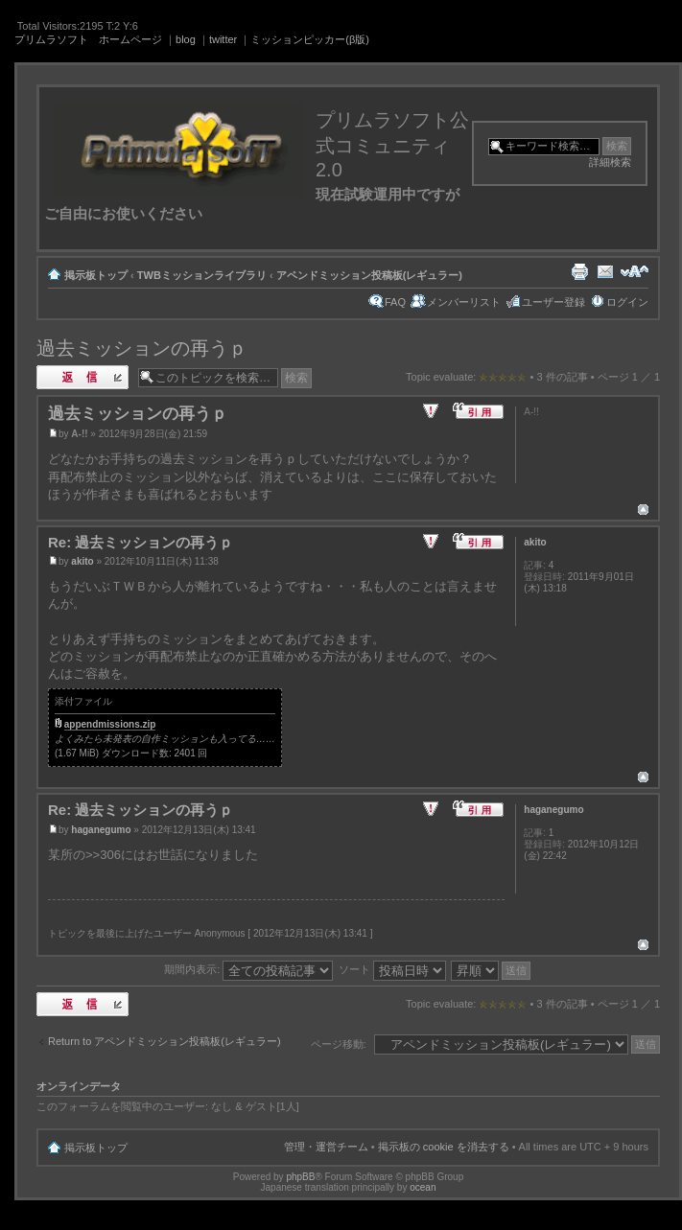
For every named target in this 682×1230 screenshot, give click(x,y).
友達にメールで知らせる (605, 271)
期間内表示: (248, 969)
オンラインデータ (78, 1086)
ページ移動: (338, 1044)
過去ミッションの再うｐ (141, 348)
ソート (392, 969)
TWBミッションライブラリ (202, 275)
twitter (223, 39)
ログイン (627, 302)
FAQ (395, 302)
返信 (82, 377)
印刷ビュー (579, 271)
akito (82, 561)
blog (186, 39)
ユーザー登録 (553, 302)
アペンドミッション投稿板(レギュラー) (369, 275)
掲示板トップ (96, 275)
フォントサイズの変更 (634, 271)
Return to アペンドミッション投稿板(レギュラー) (164, 1041)
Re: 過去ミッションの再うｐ (140, 542)
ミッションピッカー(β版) (309, 39)
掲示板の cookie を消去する (443, 1146)
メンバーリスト (464, 302)
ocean (422, 1187)
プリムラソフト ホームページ (88, 39)
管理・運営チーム (326, 1146)
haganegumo (100, 829)
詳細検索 (610, 162)
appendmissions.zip (110, 724)
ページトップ (643, 510)
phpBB (300, 1177)
